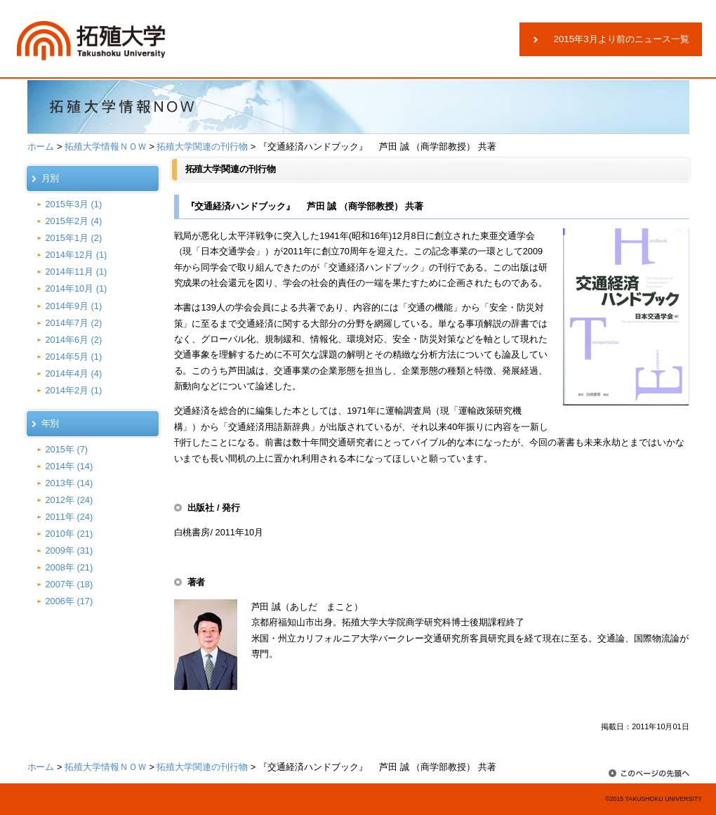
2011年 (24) (69, 516)
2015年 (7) (67, 449)
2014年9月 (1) (74, 306)
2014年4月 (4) (74, 373)
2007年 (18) (69, 584)
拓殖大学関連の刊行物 (202, 146)
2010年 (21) (69, 533)
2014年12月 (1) (76, 254)
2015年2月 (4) (74, 221)
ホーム (41, 146)
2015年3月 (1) (74, 204)
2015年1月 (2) (74, 238)
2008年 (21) (69, 567)
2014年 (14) (69, 466)
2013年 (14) (69, 483)
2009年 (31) (69, 550)
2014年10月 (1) (76, 288)
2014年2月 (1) (74, 390)
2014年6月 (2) (74, 339)
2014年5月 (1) (74, 356)
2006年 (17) (69, 601)
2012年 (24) (69, 500)
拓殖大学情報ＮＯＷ (106, 146)
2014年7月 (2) (74, 323)
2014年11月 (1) (76, 271)
